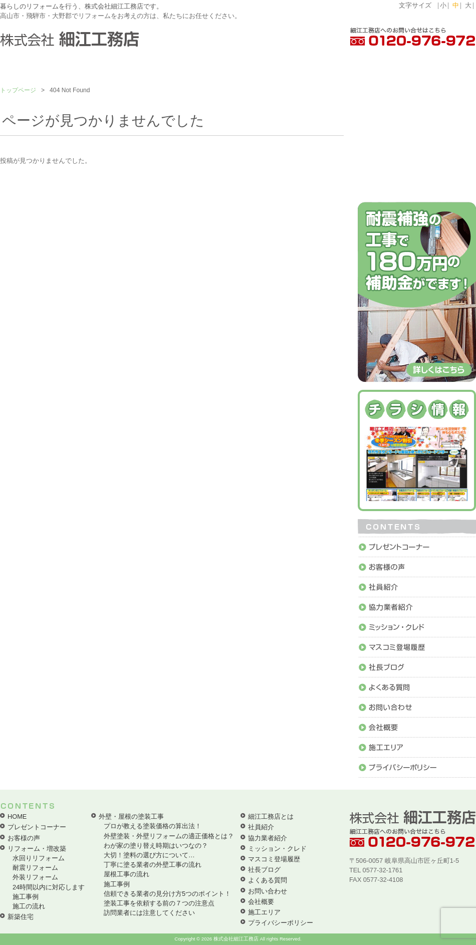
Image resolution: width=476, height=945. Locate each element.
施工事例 (26, 896)
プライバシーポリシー (280, 922)
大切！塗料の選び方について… (149, 855)
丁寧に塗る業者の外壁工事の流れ (152, 864)
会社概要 (261, 901)
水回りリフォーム (39, 858)
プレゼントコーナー (37, 827)
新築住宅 (21, 916)
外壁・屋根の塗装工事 (131, 816)
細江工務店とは (271, 816)
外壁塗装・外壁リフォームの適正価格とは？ (169, 836)
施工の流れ (29, 906)
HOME (17, 816)
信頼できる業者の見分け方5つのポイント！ (167, 893)
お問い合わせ (267, 891)
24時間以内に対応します (49, 887)
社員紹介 (261, 827)
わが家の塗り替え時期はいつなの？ (156, 845)
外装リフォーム (35, 877)
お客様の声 (24, 838)
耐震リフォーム (35, 867)
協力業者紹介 (267, 838)
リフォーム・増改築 (37, 848)
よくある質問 (267, 880)
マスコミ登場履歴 (274, 859)
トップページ (18, 90)
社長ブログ (264, 869)
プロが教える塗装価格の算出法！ (152, 826)
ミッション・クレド (277, 848)
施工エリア (264, 912)
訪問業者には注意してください (149, 912)
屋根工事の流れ (126, 874)
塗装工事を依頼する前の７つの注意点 (159, 903)
